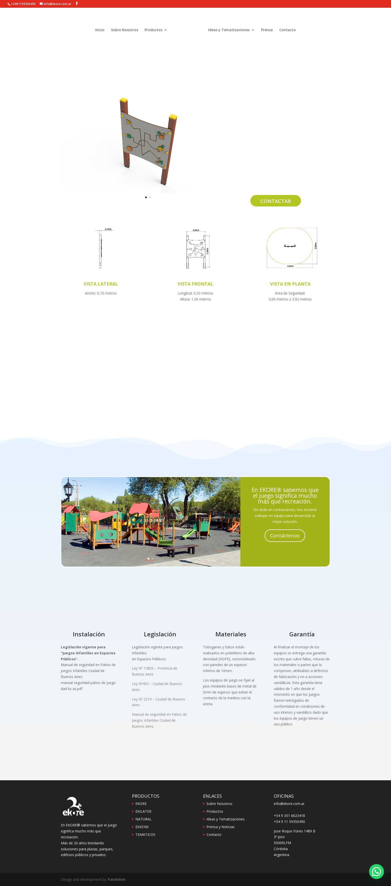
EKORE (141, 803)
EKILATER (143, 811)
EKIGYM (141, 826)
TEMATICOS (145, 834)
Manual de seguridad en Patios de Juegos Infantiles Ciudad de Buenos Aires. (159, 720)
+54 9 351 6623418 (289, 815)
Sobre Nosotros (124, 31)
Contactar (275, 201)
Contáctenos (285, 535)
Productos (153, 31)
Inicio (99, 31)
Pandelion (116, 879)
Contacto (287, 31)
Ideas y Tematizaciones (229, 31)
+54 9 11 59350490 (289, 821)
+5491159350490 (23, 4)
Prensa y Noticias (220, 826)
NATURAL (143, 819)
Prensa (267, 31)
